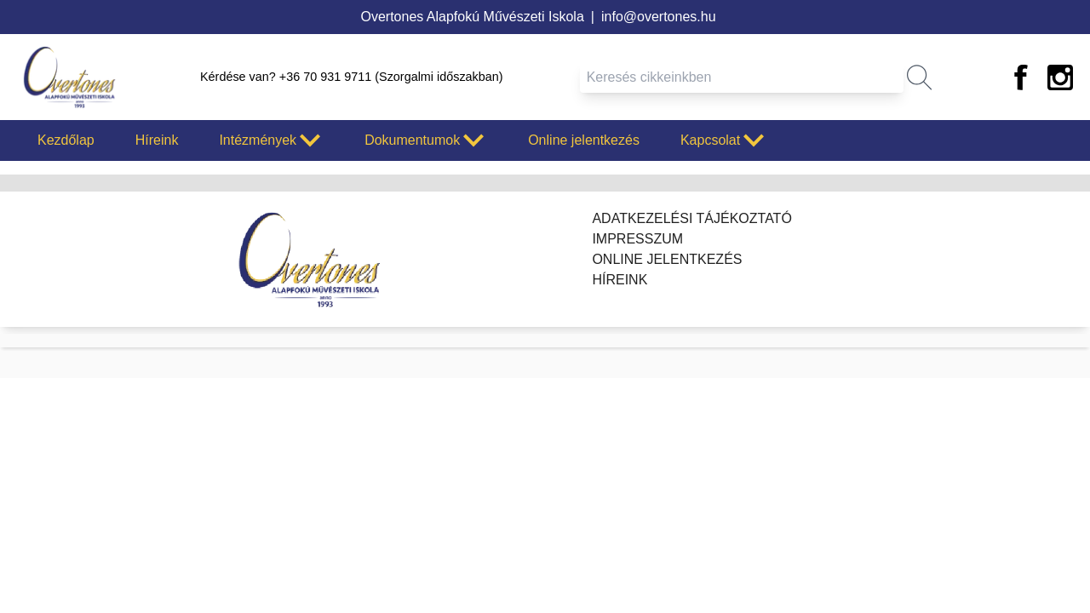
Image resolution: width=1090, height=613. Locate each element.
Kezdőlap (66, 140)
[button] (919, 77)
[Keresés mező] (742, 77)
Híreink (157, 140)
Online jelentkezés (584, 140)
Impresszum (637, 239)
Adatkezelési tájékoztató (691, 218)
